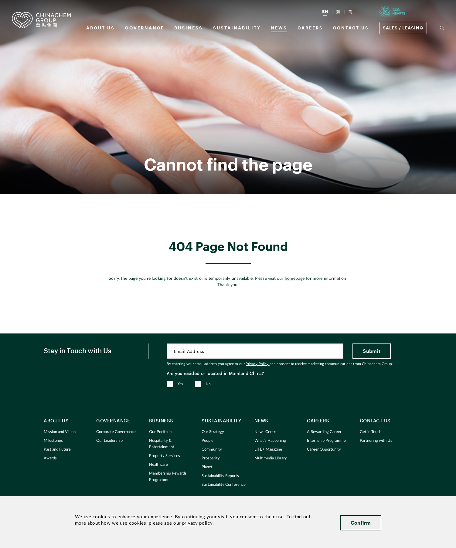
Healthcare (158, 465)
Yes (180, 384)
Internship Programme (326, 441)
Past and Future (57, 450)
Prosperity (211, 458)
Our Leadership (109, 441)
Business (188, 27)
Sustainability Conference (224, 485)
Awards (50, 458)
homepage (295, 278)
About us (100, 27)
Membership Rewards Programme (168, 477)
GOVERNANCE (144, 27)
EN (325, 11)
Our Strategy (213, 432)
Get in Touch (370, 432)
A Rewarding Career (324, 432)
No (208, 384)
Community (212, 450)
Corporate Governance (116, 432)
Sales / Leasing (403, 27)
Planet (207, 467)
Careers (310, 27)
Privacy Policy (257, 364)
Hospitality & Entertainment (161, 444)
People (207, 441)
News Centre (265, 432)
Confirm (361, 523)
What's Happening (270, 441)
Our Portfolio (160, 432)
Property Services (164, 456)
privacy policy (197, 523)
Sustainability (237, 27)
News (279, 27)
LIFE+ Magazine (268, 450)
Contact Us (351, 27)
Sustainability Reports (220, 476)
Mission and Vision (60, 432)
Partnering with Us (376, 441)
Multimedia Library (270, 458)
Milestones (53, 441)
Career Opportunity (324, 450)
